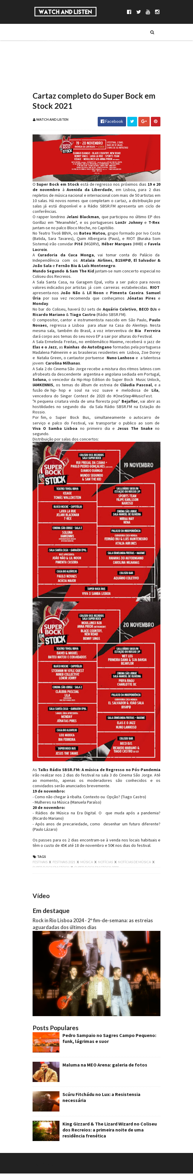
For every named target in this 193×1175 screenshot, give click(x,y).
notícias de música (131, 859)
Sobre (45, 32)
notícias (102, 859)
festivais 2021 (61, 859)
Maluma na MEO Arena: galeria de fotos (101, 1066)
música (83, 859)
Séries (45, 52)
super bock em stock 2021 (83, 864)
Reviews (47, 82)
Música (46, 42)
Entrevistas (51, 62)
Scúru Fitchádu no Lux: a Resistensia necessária (110, 1095)
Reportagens (52, 72)
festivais (37, 859)
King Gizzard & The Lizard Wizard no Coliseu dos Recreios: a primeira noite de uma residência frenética (111, 1131)
